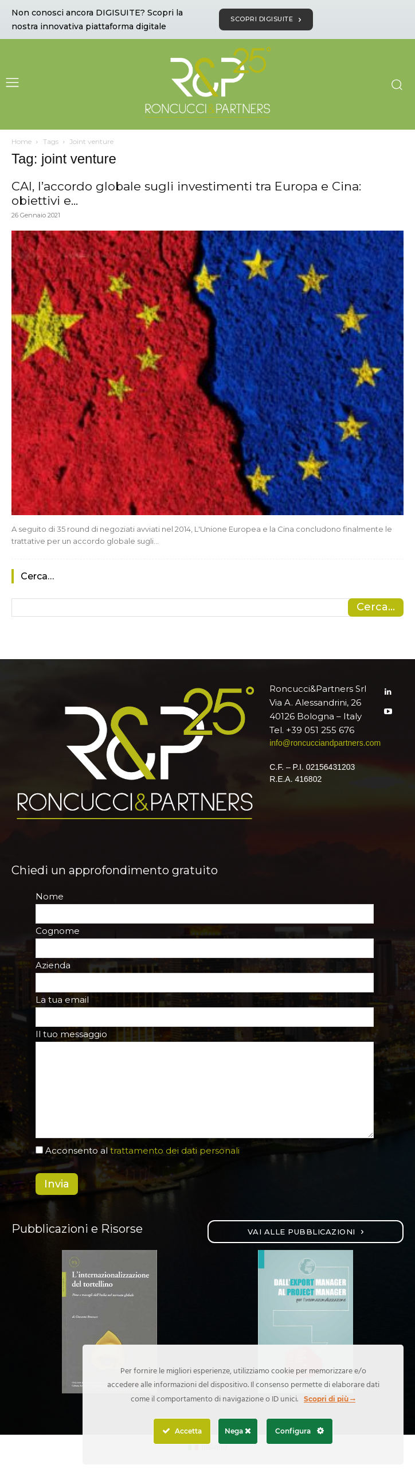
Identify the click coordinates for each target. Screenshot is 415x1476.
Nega (238, 1431)
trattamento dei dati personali (175, 1150)
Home (21, 141)
